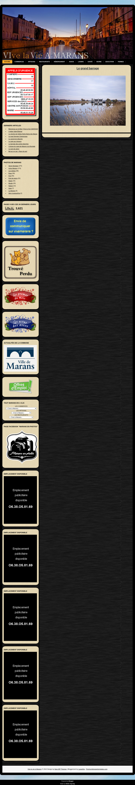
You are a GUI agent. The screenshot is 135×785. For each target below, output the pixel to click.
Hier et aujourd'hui (14, 193)
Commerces (19, 62)
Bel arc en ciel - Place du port (18, 151)
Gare (10, 188)
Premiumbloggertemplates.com (96, 769)
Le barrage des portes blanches (19, 144)
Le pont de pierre (14, 149)
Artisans (31, 62)
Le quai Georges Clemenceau (18, 136)
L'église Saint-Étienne (15, 131)
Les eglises (12, 171)
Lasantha (81, 769)
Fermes (121, 62)
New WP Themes (61, 769)
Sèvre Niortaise (13, 166)
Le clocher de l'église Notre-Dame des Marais (23, 134)
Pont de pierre (13, 178)
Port (10, 176)
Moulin (11, 183)
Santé (90, 62)
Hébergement (59, 62)
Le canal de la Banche (16, 139)
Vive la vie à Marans (34, 769)
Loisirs (81, 62)
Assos (71, 62)
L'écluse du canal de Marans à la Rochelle (22, 146)
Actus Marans (13, 168)
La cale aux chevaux (15, 141)
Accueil (7, 62)
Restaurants (44, 62)
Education (110, 62)
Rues (10, 173)
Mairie (99, 62)
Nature (11, 186)
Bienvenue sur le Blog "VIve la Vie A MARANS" (23, 129)
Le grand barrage (88, 68)
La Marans (12, 191)
